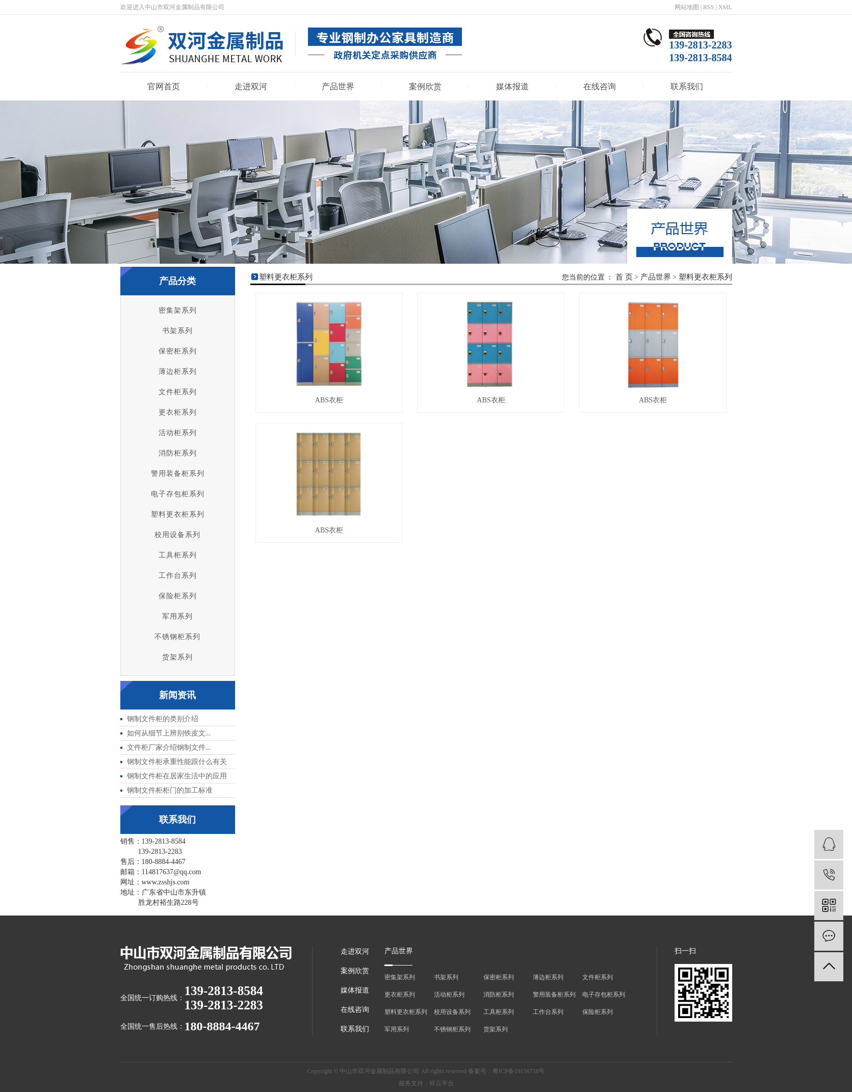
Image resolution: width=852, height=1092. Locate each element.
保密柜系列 (178, 351)
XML (725, 7)
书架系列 (177, 331)
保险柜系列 (178, 596)
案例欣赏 (425, 86)
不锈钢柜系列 (177, 637)
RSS (708, 7)
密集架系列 (178, 310)
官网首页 (163, 86)
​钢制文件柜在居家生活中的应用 (177, 776)
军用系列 (177, 616)
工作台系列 (178, 575)
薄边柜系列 (178, 371)
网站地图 (687, 7)
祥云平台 (441, 1083)
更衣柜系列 (178, 412)
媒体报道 (512, 86)
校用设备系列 (177, 535)
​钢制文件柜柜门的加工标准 (170, 790)
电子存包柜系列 (177, 494)
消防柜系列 (178, 453)
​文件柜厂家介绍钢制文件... (169, 747)
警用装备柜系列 (177, 473)
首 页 (624, 277)
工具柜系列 (178, 555)
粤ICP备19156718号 (519, 1071)
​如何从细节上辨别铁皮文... (169, 733)
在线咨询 (599, 86)
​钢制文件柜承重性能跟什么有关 (177, 762)
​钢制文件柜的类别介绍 (162, 719)
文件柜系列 (178, 392)
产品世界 (338, 86)
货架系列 (177, 657)
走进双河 (251, 86)
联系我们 (686, 86)
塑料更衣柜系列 (177, 514)
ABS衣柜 (329, 400)
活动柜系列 (178, 433)
